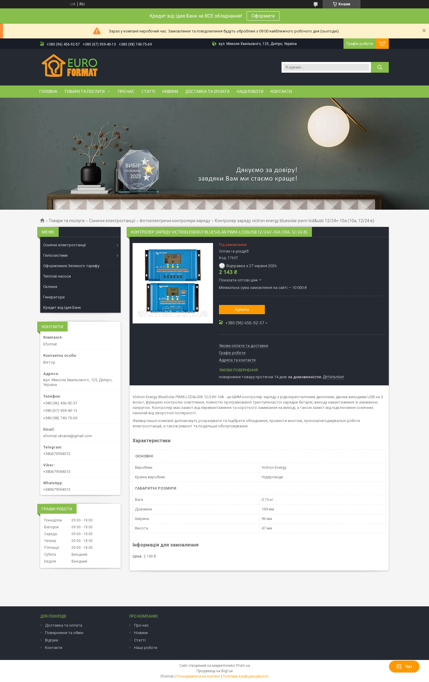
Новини (170, 91)
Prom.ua (243, 666)
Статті (148, 91)
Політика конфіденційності (245, 676)
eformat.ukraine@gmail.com (67, 436)
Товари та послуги (84, 91)
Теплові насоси (57, 276)
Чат (404, 666)
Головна (48, 91)
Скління (50, 286)
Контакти (281, 91)
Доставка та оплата (207, 91)
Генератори (54, 297)
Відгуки (51, 640)
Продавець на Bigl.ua (215, 671)
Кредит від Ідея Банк (62, 307)
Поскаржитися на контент (198, 676)
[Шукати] (380, 67)
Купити (242, 309)
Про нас (126, 91)
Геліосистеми (55, 255)
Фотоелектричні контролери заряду (174, 220)
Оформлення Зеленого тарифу (71, 266)
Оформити (263, 16)
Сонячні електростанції (112, 220)
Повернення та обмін (64, 632)
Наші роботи (250, 91)
